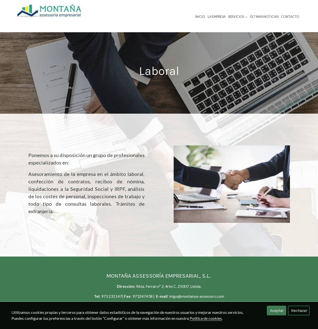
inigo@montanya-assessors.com (196, 296)
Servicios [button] (237, 17)
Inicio (200, 17)
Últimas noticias (264, 17)
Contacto (290, 17)
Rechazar (299, 310)
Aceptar (277, 310)
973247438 (142, 296)
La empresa (217, 17)
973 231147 (111, 296)
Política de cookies (206, 318)
